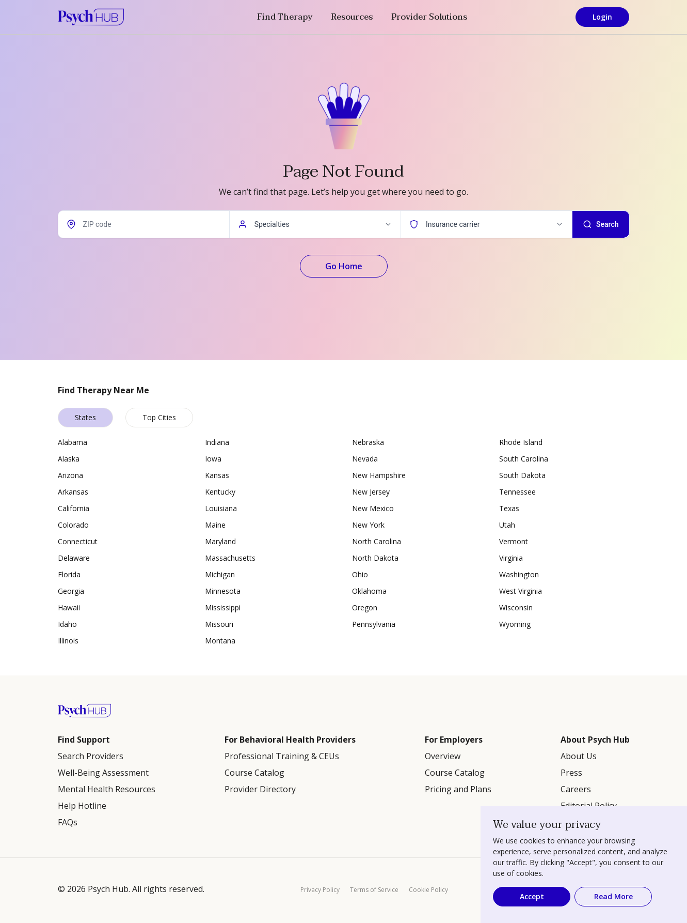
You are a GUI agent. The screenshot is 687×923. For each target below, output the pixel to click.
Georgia (71, 591)
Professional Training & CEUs (282, 756)
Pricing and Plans (458, 789)
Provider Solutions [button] (429, 17)
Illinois (68, 640)
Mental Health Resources (106, 789)
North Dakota (375, 558)
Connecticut (78, 541)
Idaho (67, 624)
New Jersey (371, 492)
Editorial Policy (589, 805)
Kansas (217, 475)
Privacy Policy (320, 889)
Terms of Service (374, 889)
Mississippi (223, 607)
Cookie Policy (428, 889)
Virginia (511, 558)
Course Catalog (254, 772)
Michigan (220, 574)
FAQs (67, 822)
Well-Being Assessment (103, 772)
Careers (576, 789)
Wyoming (515, 624)
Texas (509, 508)
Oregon (364, 607)
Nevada (365, 459)
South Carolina (523, 459)
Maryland (220, 541)
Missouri (219, 624)
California (73, 508)
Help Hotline (82, 805)
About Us (579, 756)
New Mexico (373, 508)
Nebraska (368, 442)
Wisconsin (516, 607)
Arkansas (73, 492)
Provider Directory (260, 789)
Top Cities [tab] (159, 417)
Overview (442, 756)
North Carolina (376, 541)
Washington (519, 574)
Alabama (72, 442)
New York (368, 525)
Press (571, 772)
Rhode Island (520, 442)
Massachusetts (230, 558)
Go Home (343, 266)
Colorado (73, 525)
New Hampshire (379, 475)
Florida (69, 574)
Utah (507, 525)
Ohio (360, 574)
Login (602, 17)
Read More (613, 896)
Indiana (217, 442)
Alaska (68, 459)
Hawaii (69, 607)
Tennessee (517, 492)
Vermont (513, 541)
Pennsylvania (373, 624)
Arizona (70, 475)
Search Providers (90, 756)
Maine (215, 525)
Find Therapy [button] (284, 17)
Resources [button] (352, 17)
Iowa (213, 459)
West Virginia (520, 591)
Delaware (74, 558)
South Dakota (522, 475)
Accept (532, 896)
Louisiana (221, 508)
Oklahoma (369, 591)
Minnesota (223, 591)
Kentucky (220, 492)
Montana (220, 640)
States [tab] (85, 417)
